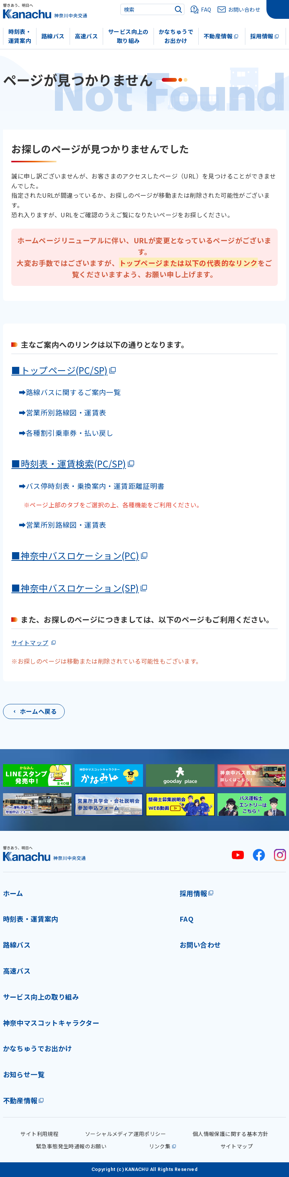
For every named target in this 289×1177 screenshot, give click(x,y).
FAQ (186, 919)
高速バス (86, 36)
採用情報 (262, 36)
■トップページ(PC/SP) (59, 370)
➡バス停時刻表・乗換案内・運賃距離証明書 (92, 486)
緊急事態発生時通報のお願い (71, 1146)
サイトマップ (29, 642)
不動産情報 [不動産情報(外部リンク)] (20, 1100)
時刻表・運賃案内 (20, 36)
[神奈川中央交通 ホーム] (44, 853)
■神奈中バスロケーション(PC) (75, 555)
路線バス (53, 36)
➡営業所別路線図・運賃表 (58, 412)
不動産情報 (218, 36)
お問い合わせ (200, 945)
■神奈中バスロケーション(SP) (74, 587)
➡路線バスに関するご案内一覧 (66, 392)
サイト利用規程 (39, 1133)
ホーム (13, 893)
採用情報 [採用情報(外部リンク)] (193, 893)
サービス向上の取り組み (128, 36)
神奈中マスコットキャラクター (51, 1022)
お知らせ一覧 (23, 1074)
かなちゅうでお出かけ (176, 36)
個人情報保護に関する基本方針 (231, 1133)
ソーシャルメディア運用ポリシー (125, 1133)
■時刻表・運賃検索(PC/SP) (68, 463)
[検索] (178, 9)
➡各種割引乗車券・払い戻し (62, 432)
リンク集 (160, 1146)
